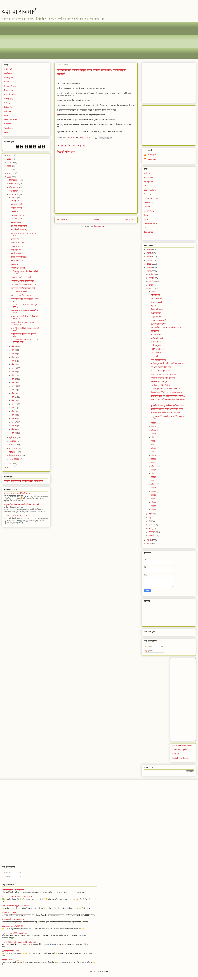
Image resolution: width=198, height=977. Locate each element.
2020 (9, 177)
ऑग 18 (14, 386)
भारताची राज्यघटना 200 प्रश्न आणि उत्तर (14, 933)
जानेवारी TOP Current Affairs (12, 960)
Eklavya (175, 754)
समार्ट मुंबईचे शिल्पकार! (18, 268)
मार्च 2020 (13, 452)
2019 (9, 464)
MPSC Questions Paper (182, 745)
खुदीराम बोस (15, 239)
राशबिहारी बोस (15, 201)
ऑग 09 (14, 415)
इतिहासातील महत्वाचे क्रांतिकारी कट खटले (18, 493)
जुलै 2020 (13, 437)
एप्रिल (151, 525)
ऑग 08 (14, 419)
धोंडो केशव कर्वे (16, 250)
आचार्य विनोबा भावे (17, 261)
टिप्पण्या (148, 651)
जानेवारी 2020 (14, 459)
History (7, 103)
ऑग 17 (14, 390)
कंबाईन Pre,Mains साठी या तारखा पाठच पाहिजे (17, 897)
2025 (9, 159)
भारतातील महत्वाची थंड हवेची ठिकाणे (13, 890)
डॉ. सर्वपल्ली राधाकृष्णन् (18, 229)
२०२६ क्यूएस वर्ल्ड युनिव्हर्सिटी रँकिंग (13, 926)
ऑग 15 (14, 397)
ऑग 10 (14, 411)
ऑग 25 (14, 361)
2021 (9, 173)
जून (150, 518)
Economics (8, 90)
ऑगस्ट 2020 (14, 194)
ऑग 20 (14, 379)
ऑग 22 (14, 372)
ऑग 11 (14, 408)
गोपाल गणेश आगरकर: (18, 243)
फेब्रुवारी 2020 (14, 455)
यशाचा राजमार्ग (19, 11)
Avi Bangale (151, 155)
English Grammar (11, 94)
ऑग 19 (14, 382)
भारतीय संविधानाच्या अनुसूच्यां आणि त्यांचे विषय (23, 481)
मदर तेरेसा (14, 212)
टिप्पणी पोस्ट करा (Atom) (102, 226)
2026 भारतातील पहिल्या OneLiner (13, 919)
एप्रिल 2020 (13, 448)
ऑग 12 (14, 404)
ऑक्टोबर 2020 (14, 187)
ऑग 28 (14, 354)
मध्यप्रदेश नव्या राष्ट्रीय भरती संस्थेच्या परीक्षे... (166, 413)
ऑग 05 (14, 429)
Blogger (96, 972)
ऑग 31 (14, 198)
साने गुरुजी (14, 264)
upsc (6, 132)
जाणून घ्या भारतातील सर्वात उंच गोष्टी (23, 288)
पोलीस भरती (8, 69)
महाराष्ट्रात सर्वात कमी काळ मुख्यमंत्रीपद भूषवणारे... (168, 396)
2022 (9, 170)
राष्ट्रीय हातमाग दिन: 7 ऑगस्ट (21, 295)
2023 (9, 166)
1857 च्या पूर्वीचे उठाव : (19, 257)
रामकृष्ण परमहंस (16, 222)
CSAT (6, 82)
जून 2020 (13, 441)
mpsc (6, 115)
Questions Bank (10, 119)
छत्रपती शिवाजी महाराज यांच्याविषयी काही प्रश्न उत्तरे (21, 504)
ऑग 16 (14, 393)
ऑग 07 (14, 422)
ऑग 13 (14, 400)
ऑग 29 (14, 350)
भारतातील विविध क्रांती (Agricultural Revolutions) (19, 942)
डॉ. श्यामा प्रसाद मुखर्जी (19, 226)
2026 (9, 155)
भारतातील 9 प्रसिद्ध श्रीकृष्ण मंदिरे (22, 281)
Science (7, 124)
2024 (9, 162)
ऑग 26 (14, 357)
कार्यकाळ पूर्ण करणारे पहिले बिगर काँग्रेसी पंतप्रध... (167, 363)
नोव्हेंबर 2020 (14, 184)
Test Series (8, 128)
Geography (8, 98)
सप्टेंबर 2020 (14, 191)
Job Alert (7, 111)
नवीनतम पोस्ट (62, 220)
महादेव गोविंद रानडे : (17, 246)
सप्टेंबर (151, 285)
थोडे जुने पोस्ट (130, 220)
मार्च (150, 528)
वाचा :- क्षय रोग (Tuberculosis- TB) (24, 284)
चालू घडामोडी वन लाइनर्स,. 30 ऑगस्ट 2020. (166, 327)
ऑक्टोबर (152, 281)
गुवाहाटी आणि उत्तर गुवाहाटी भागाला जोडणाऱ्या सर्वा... (22, 323)
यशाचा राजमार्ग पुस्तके (179, 750)
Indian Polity (9, 107)
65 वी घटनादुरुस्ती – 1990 (10, 951)
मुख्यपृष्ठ (96, 220)
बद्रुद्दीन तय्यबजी (16, 208)
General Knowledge (19, 292)
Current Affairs (10, 86)
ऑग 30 (14, 346)
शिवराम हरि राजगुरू (17, 215)
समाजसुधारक (8, 77)
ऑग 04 (14, 433)
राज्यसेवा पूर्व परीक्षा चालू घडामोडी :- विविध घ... (166, 389)
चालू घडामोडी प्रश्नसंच (9, 912)
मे (149, 521)
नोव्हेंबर (151, 278)
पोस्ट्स (148, 647)
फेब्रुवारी (152, 532)
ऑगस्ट (151, 289)
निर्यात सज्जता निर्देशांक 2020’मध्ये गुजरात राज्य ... (167, 392)
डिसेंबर (151, 274)
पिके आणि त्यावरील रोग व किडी (21, 277)
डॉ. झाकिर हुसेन (16, 219)
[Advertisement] (83, 40)
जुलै (150, 514)
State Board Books (180, 758)
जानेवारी (152, 536)
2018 (9, 467)
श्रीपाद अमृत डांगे (17, 204)
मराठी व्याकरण (9, 73)
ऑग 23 (14, 368)
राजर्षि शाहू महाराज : (17, 253)
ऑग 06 (14, 426)
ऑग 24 (14, 364)
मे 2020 (12, 445)
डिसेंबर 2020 (14, 180)
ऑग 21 (14, 375)
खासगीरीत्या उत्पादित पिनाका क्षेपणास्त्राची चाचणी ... (168, 409)
